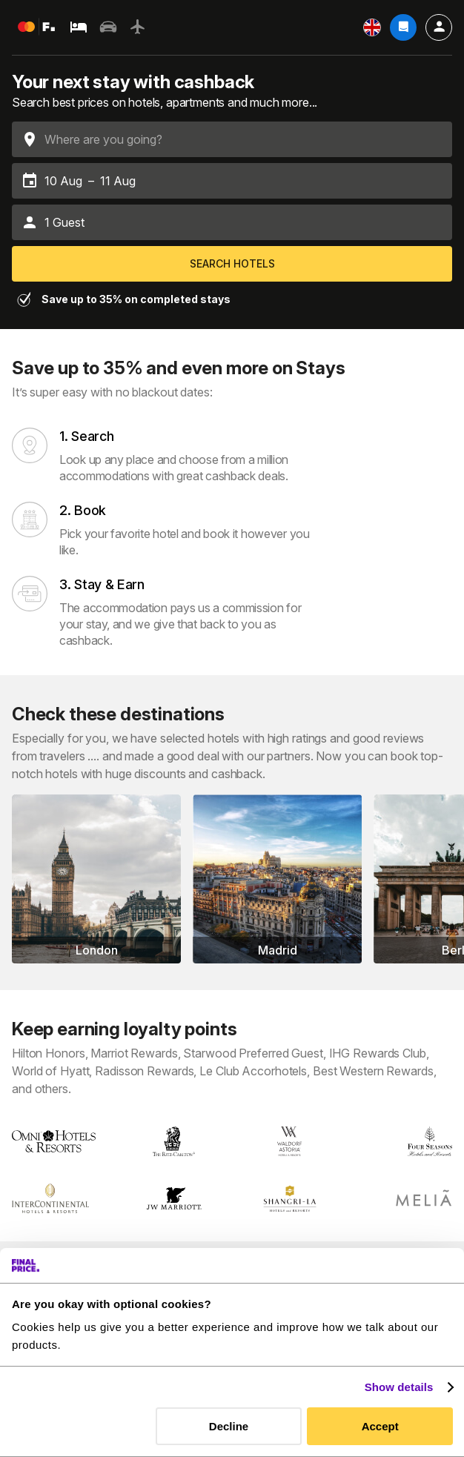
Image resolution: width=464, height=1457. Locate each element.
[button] (232, 222)
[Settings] (372, 27)
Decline (228, 1426)
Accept (380, 1426)
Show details (399, 1387)
